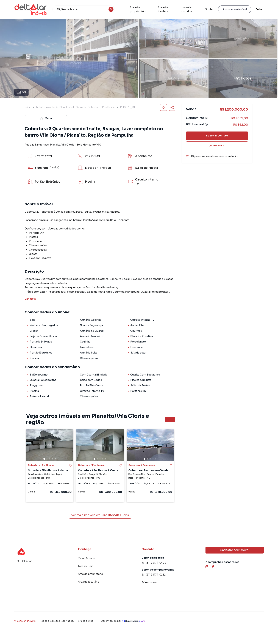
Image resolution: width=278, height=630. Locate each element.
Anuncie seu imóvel (235, 9)
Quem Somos (86, 558)
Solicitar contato (217, 135)
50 (21, 92)
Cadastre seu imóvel (234, 550)
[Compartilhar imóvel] (172, 107)
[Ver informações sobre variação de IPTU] (206, 124)
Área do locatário (170, 9)
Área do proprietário (143, 9)
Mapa (46, 118)
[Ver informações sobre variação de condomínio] (206, 118)
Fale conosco (150, 582)
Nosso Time (85, 566)
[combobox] (83, 9)
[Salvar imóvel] (163, 107)
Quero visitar (217, 145)
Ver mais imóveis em (100, 515)
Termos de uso (85, 621)
